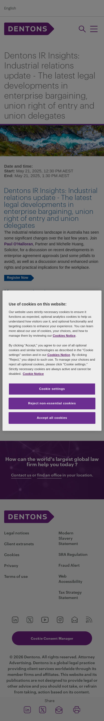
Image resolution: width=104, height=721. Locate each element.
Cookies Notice (64, 335)
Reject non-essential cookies (52, 403)
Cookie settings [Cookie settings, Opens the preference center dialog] (52, 388)
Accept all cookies (52, 417)
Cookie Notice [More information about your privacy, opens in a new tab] (33, 373)
